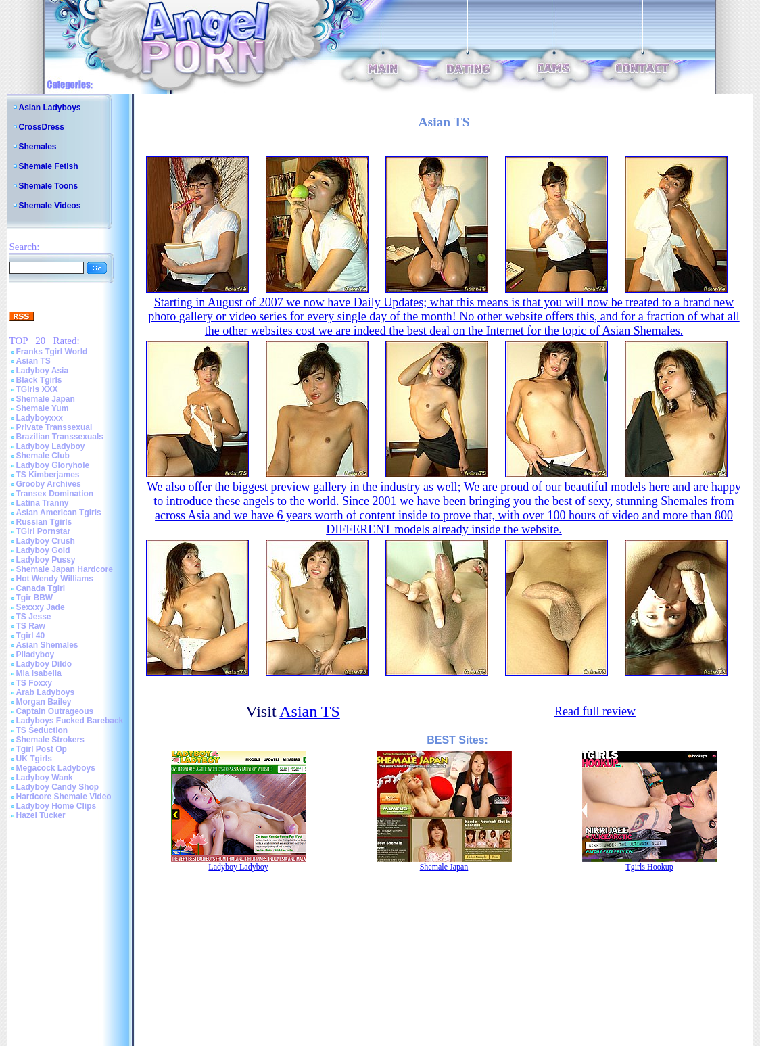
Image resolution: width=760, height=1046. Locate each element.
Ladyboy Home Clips (56, 806)
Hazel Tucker (41, 815)
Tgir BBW (34, 597)
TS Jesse (33, 616)
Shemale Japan (45, 399)
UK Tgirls (34, 758)
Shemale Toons (48, 186)
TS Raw (30, 626)
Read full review (595, 711)
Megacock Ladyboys (55, 768)
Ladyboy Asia (42, 370)
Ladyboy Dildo (44, 664)
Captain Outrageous (55, 711)
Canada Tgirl (41, 588)
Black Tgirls (39, 380)
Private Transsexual (54, 427)
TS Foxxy (34, 683)
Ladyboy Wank (44, 777)
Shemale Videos (50, 205)
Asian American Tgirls (58, 512)
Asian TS (33, 361)
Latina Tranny (42, 503)
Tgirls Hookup (649, 867)
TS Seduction (42, 730)
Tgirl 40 (30, 635)
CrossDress (41, 127)
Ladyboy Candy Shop (57, 787)
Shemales (38, 146)
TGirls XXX (37, 389)
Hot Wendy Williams (54, 579)
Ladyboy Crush (45, 541)
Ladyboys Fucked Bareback (70, 721)
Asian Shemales (47, 645)
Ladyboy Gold (43, 550)
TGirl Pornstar (43, 531)
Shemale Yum (42, 408)
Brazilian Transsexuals (59, 437)
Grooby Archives (48, 484)
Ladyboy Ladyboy (50, 446)
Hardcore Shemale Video (64, 796)
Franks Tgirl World (52, 351)
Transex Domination (55, 493)
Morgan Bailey (44, 702)
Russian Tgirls (44, 522)
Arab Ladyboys (45, 692)
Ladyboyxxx (39, 418)
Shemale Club (43, 455)
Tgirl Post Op (41, 749)
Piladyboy (35, 654)
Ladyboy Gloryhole (53, 465)
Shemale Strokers (50, 739)
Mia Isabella (39, 673)
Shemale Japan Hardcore (64, 569)
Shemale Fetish (48, 166)
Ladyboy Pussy (46, 560)
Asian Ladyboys (50, 107)
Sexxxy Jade (40, 607)
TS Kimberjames (48, 474)
